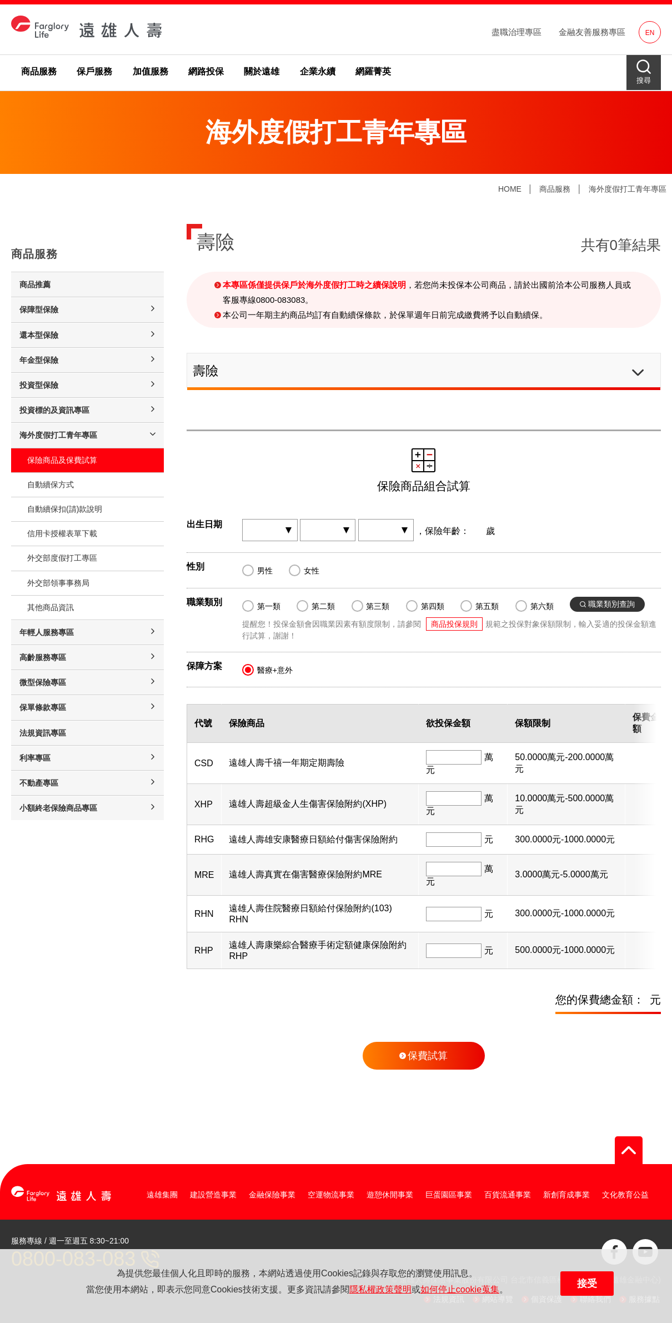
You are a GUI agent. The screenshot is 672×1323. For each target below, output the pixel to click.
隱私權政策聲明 (380, 1289)
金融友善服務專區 (592, 32)
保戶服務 (94, 71)
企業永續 (317, 71)
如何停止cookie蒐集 (459, 1289)
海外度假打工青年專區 (627, 188)
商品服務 (39, 71)
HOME (509, 188)
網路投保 (206, 71)
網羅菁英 (373, 71)
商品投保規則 (454, 624)
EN (650, 33)
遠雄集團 (162, 1194)
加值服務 (150, 71)
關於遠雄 (261, 71)
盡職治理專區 (516, 32)
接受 (587, 1283)
